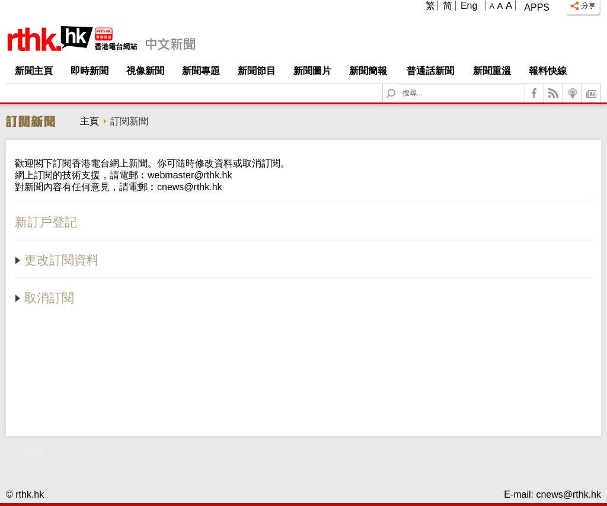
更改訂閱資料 (57, 260)
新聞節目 (257, 71)
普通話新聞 (430, 71)
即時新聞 (89, 71)
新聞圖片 (312, 71)
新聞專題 (201, 71)
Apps (537, 7)
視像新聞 (145, 71)
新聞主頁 (34, 71)
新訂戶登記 (46, 222)
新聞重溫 (492, 71)
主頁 (89, 121)
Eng (469, 6)
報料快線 (548, 71)
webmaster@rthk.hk (190, 175)
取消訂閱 (44, 298)
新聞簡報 (368, 71)
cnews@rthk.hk (189, 187)
